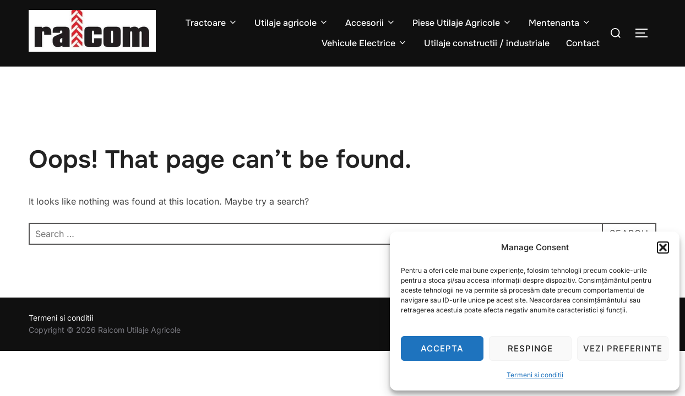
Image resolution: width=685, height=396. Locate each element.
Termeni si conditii (535, 375)
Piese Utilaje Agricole (462, 23)
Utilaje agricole (291, 23)
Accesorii (370, 23)
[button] (662, 247)
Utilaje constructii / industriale (487, 43)
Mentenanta (560, 23)
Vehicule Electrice (364, 43)
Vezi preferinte (622, 348)
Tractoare (212, 23)
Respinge (530, 348)
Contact (583, 43)
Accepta (442, 348)
